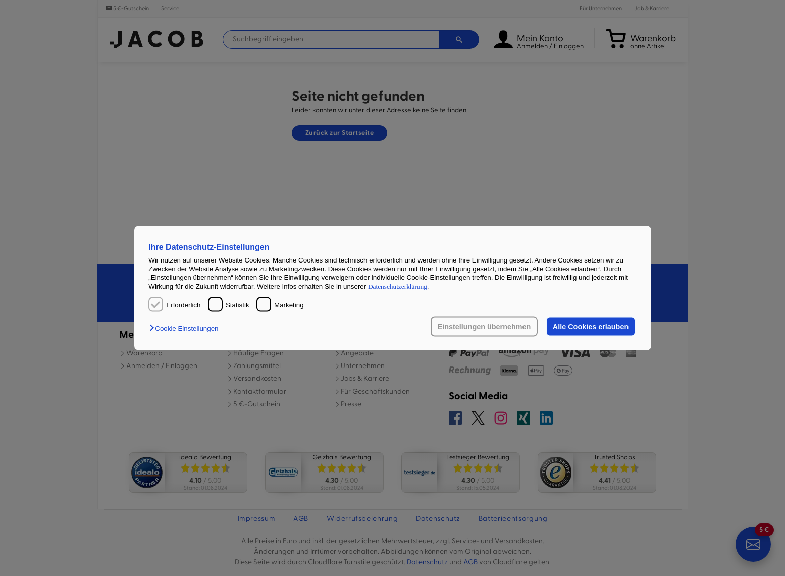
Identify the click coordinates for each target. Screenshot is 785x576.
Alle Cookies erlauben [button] (591, 327)
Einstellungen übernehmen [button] (484, 327)
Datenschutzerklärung (397, 286)
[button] (186, 328)
